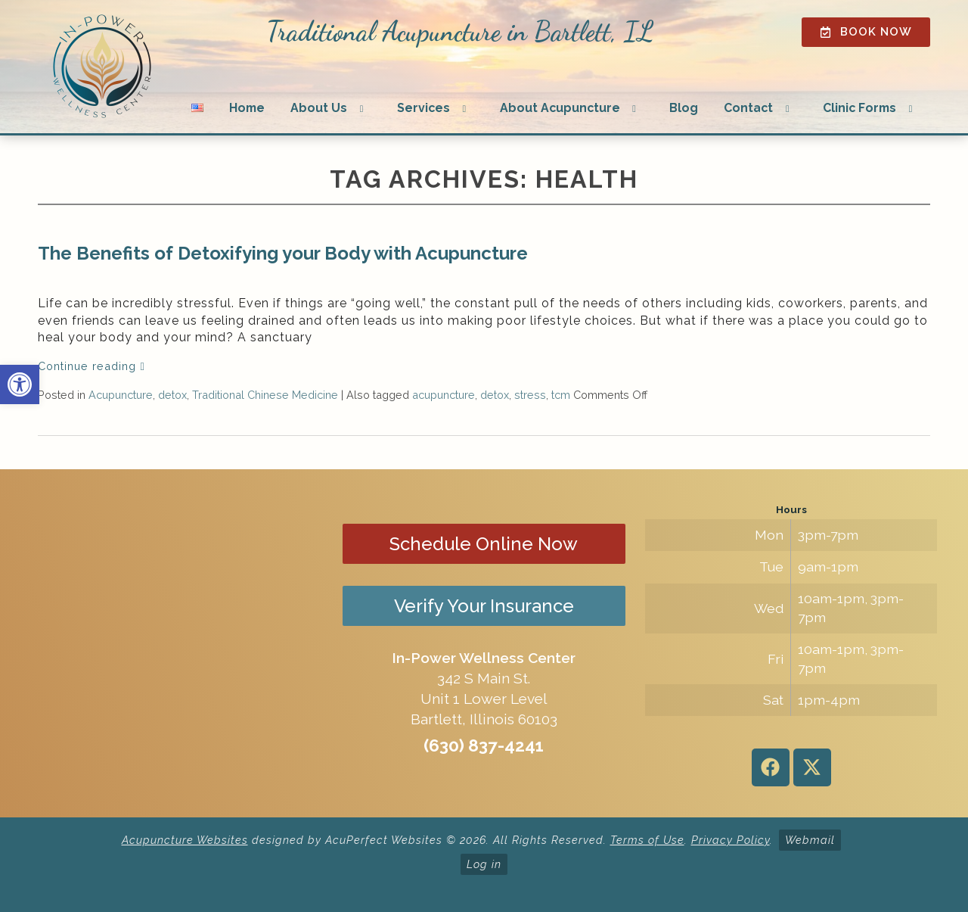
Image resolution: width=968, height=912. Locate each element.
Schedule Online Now (483, 544)
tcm (560, 394)
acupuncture (443, 394)
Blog (683, 108)
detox (172, 394)
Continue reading (91, 366)
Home (247, 108)
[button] (19, 384)
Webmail (810, 839)
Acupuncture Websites (185, 839)
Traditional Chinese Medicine (265, 394)
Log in (484, 864)
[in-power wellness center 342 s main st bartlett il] (177, 643)
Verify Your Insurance (484, 606)
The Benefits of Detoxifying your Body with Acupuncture (283, 253)
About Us (318, 108)
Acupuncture (120, 394)
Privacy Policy (730, 839)
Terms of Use (647, 839)
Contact (748, 108)
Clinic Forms (859, 108)
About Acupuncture (560, 108)
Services (423, 108)
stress (530, 394)
